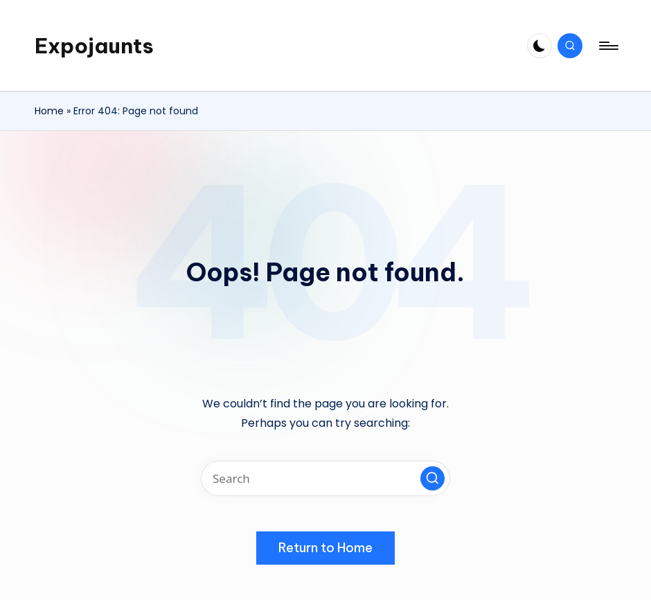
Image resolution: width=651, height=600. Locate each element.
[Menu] (607, 46)
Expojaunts (94, 46)
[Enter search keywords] (325, 478)
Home (49, 111)
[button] (432, 478)
